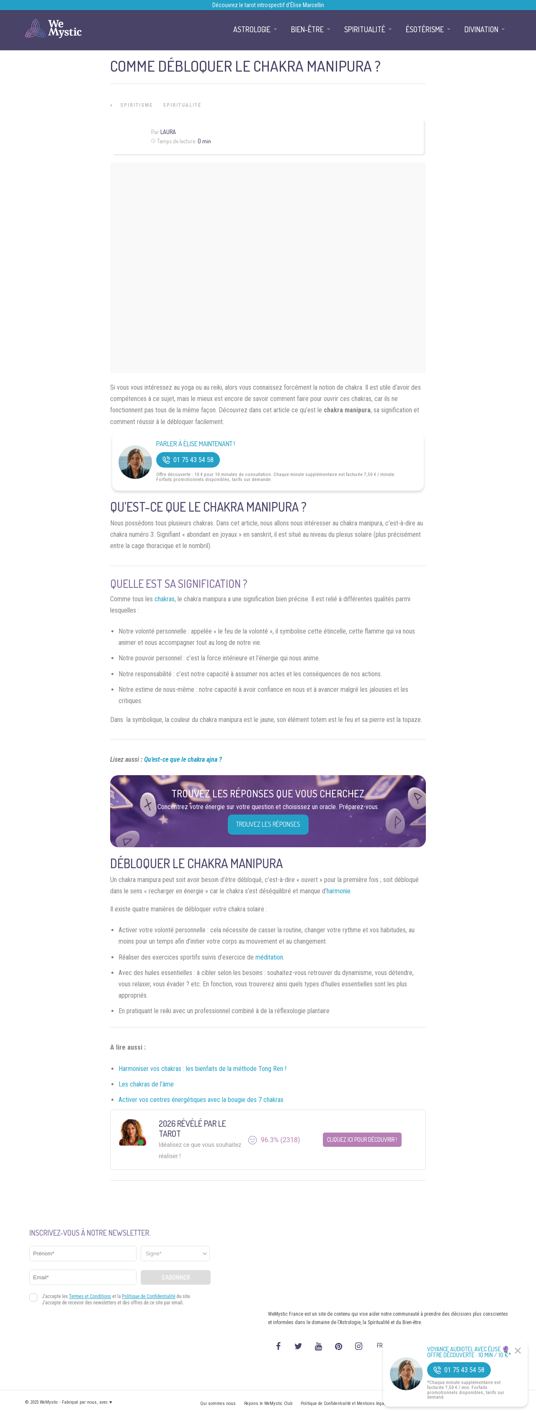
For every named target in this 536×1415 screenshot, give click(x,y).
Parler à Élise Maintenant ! (195, 444)
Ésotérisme (425, 29)
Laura (168, 131)
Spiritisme (136, 105)
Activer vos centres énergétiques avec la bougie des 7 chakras (201, 1100)
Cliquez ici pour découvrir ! (362, 1139)
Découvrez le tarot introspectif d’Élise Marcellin (268, 5)
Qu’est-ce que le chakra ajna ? (183, 759)
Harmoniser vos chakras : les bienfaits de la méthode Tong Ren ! (202, 1069)
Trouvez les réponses (268, 824)
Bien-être (307, 29)
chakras (165, 599)
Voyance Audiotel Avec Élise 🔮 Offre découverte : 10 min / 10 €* (469, 1352)
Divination (481, 29)
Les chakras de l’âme (146, 1084)
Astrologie (252, 29)
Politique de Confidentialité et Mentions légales (345, 1403)
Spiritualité (182, 105)
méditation (269, 957)
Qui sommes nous (218, 1403)
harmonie (338, 891)
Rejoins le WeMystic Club (268, 1403)
